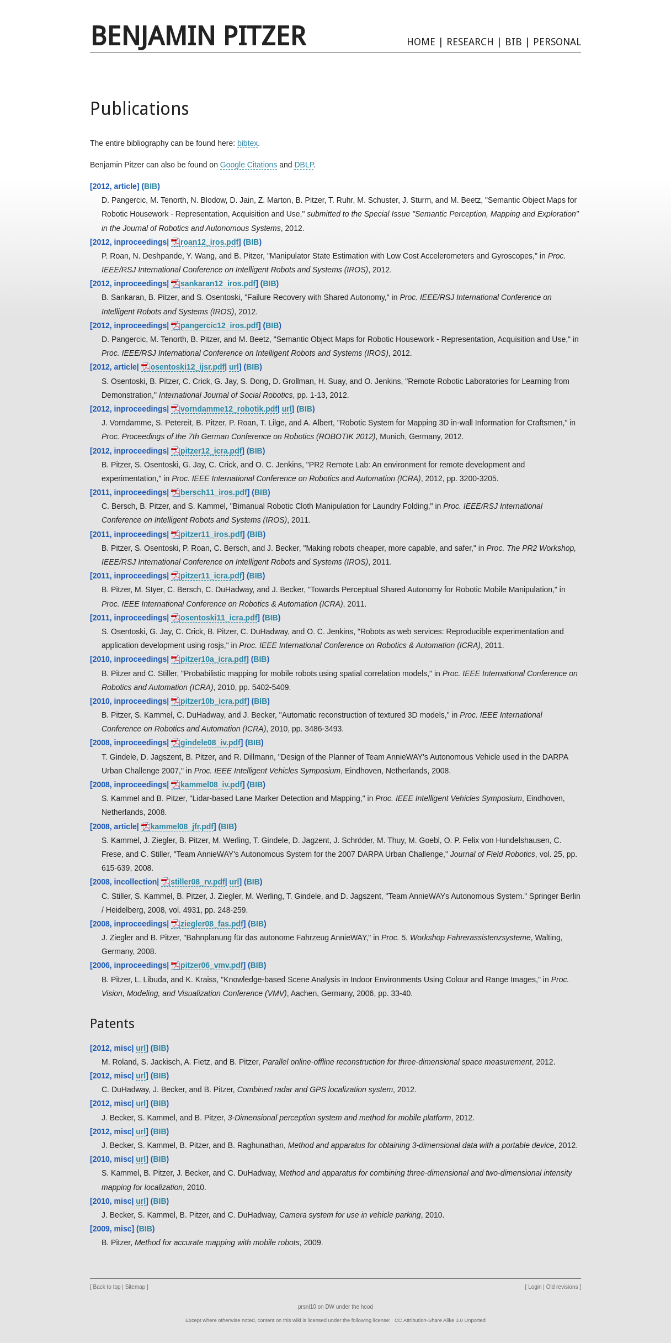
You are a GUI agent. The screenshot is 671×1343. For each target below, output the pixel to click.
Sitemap (135, 1287)
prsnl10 (307, 1307)
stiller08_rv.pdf (198, 881)
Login (534, 1287)
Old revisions (562, 1287)
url (234, 366)
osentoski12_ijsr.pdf (188, 366)
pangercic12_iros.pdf (219, 325)
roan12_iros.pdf (209, 242)
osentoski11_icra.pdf (218, 617)
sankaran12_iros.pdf (217, 283)
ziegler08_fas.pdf (211, 923)
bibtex (247, 143)
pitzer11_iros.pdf (211, 534)
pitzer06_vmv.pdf (211, 965)
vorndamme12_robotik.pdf (229, 408)
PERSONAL (557, 42)
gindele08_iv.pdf (210, 742)
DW (329, 1307)
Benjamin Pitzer (198, 36)
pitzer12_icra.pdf (211, 450)
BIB (513, 42)
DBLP (303, 164)
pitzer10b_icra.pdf (213, 701)
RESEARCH (470, 42)
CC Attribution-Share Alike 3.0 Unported (440, 1320)
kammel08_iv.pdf (211, 784)
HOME (421, 42)
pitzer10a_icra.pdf (213, 659)
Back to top (107, 1287)
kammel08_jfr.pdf (182, 826)
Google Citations (249, 164)
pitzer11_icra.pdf (211, 575)
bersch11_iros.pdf (213, 492)
